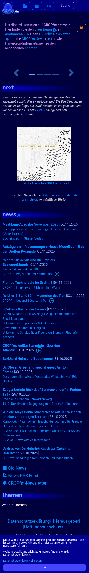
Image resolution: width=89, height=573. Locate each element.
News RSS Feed (20, 475)
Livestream (45, 29)
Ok (44, 567)
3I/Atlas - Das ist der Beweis (24, 309)
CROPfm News (33, 39)
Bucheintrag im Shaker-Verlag (23, 238)
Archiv (40, 110)
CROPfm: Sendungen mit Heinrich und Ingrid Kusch (38, 458)
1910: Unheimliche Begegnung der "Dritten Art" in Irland (40, 404)
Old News (15, 468)
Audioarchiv (14, 34)
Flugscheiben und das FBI (20, 269)
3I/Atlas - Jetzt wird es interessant (26, 440)
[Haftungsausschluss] (43, 527)
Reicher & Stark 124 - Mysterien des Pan (34, 296)
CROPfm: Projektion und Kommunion (28, 274)
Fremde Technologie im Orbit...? (27, 283)
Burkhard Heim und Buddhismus (28, 359)
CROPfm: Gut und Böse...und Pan (25, 301)
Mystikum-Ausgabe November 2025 (31, 224)
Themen (31, 48)
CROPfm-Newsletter (25, 483)
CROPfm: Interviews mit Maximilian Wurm (31, 287)
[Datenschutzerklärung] (29, 521)
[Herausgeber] (66, 521)
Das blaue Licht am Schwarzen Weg (27, 399)
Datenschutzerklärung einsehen (22, 560)
